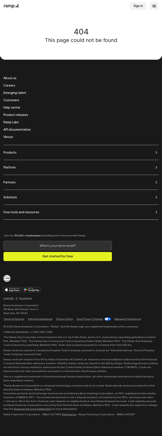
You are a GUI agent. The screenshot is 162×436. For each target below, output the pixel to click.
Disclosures (69, 414)
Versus (8, 137)
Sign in (138, 6)
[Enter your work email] (57, 245)
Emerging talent (14, 93)
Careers (9, 85)
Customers (11, 100)
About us (9, 78)
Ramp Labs (11, 122)
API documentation (17, 129)
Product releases (15, 115)
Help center (11, 107)
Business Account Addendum (32, 408)
